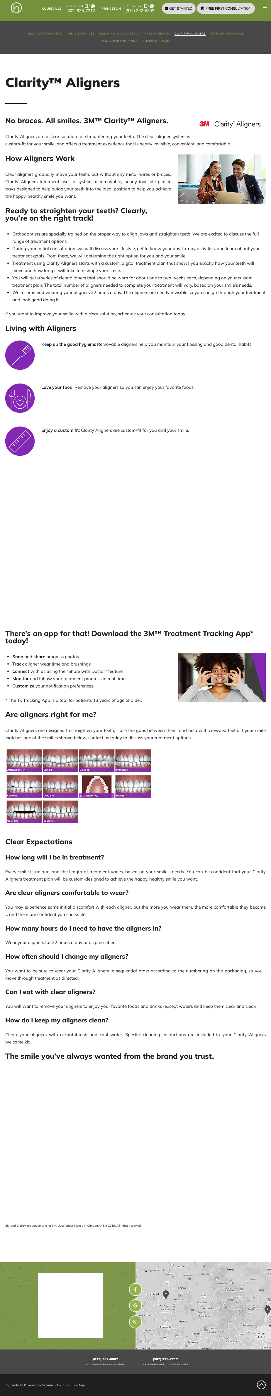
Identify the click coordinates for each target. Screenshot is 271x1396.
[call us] (86, 6)
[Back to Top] (261, 1384)
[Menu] (264, 6)
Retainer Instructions (120, 41)
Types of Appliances (227, 33)
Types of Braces (156, 33)
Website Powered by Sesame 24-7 (34, 1385)
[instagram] (135, 1321)
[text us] (93, 6)
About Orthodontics (44, 33)
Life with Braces (80, 33)
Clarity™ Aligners (190, 33)
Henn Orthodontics (77, 1278)
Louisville (52, 8)
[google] (135, 1305)
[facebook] (135, 1289)
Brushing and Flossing (119, 33)
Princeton (111, 8)
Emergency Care (156, 41)
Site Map (79, 1385)
